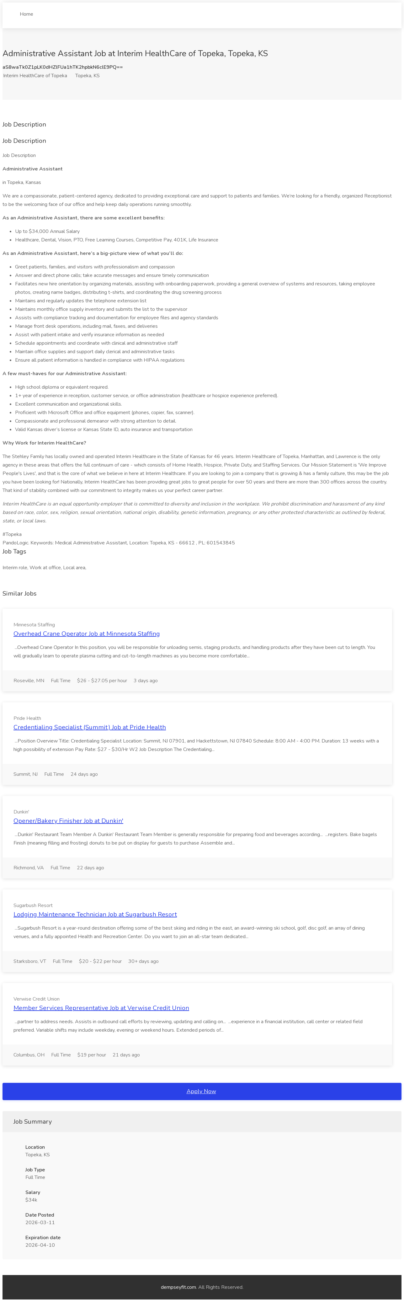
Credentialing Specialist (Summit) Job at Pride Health (89, 727)
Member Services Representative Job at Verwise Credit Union (101, 1008)
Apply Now (201, 1091)
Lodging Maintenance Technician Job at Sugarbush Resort (95, 914)
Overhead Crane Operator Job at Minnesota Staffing (86, 633)
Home (26, 11)
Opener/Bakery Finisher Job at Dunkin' (68, 821)
